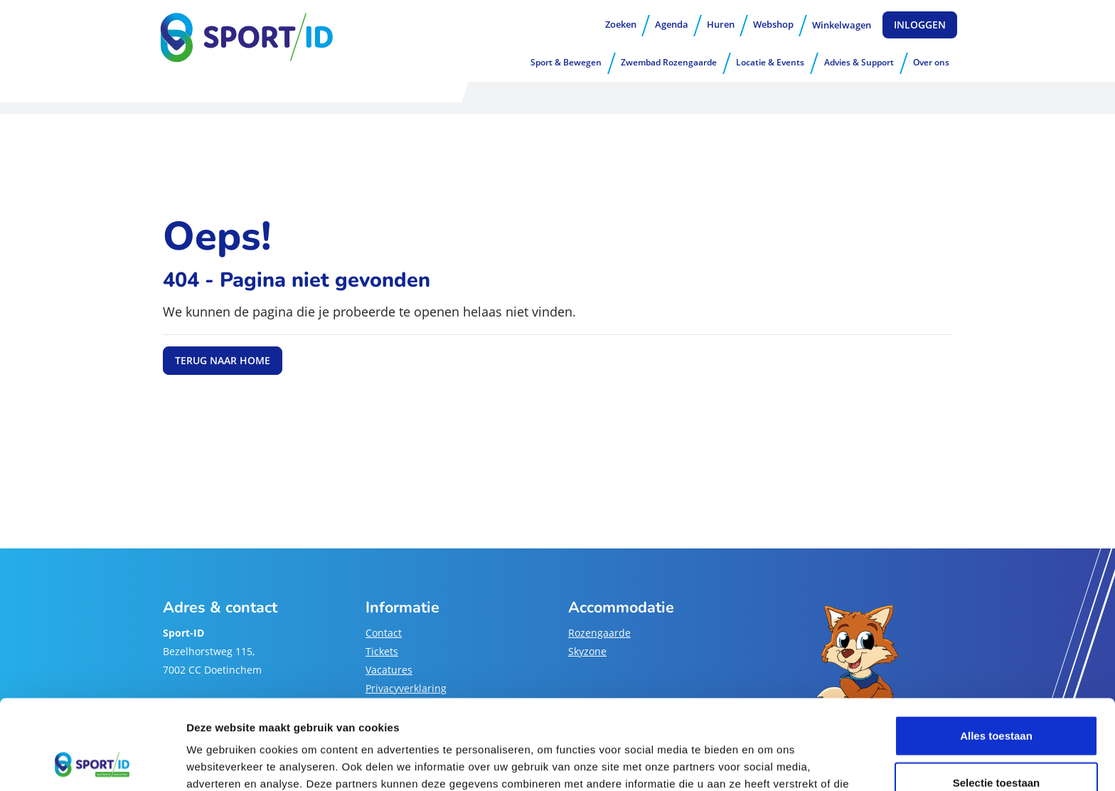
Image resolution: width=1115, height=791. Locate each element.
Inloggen (920, 24)
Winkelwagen (841, 24)
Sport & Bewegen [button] (566, 62)
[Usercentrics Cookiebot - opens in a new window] (92, 763)
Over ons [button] (931, 62)
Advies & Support (859, 62)
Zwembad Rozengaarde (669, 62)
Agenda (671, 24)
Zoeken (620, 24)
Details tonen (768, 763)
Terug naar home (222, 360)
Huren (721, 24)
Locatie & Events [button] (770, 62)
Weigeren (996, 744)
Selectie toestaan (996, 698)
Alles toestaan (996, 651)
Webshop (773, 24)
